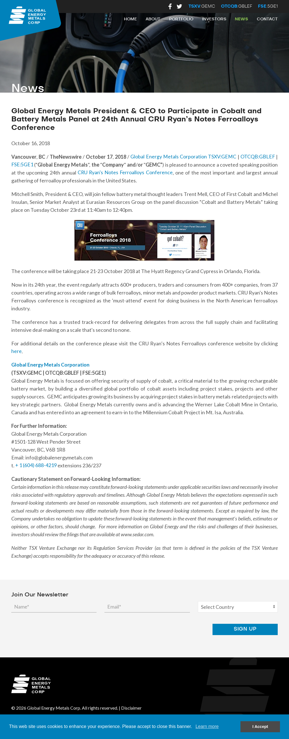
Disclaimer (131, 707)
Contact (267, 19)
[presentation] (187, 629)
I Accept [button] (260, 726)
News (241, 19)
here (16, 351)
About (153, 19)
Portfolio (181, 19)
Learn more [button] (207, 726)
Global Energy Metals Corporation (168, 157)
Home (130, 19)
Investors (214, 19)
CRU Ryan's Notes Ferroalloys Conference (125, 172)
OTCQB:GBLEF (257, 157)
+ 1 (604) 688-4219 (36, 465)
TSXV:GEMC (221, 157)
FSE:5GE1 (22, 165)
